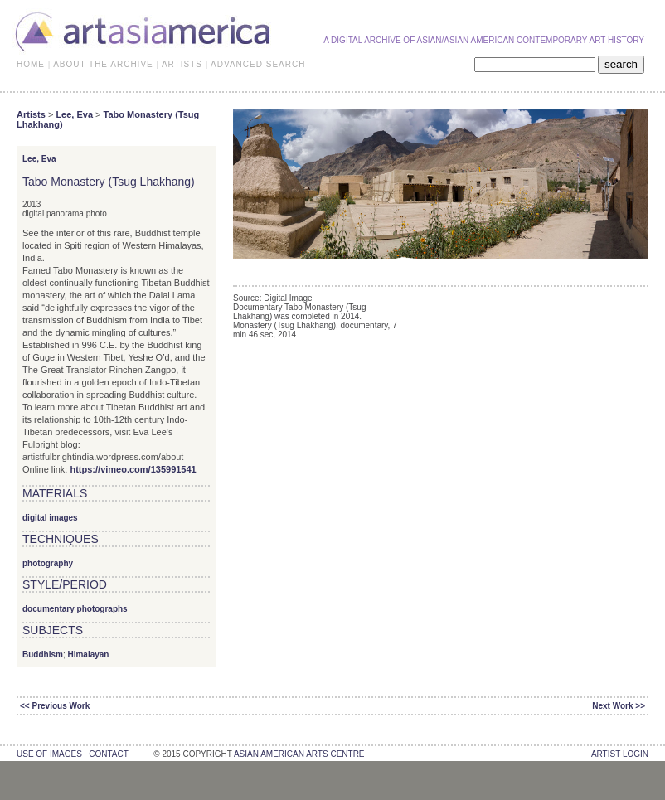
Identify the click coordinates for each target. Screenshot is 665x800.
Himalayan (88, 654)
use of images (49, 754)
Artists (31, 114)
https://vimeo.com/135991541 (133, 469)
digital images (50, 517)
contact (108, 754)
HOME (31, 64)
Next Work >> (618, 705)
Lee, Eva (74, 114)
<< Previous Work (55, 705)
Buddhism (42, 654)
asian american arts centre (299, 754)
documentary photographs (75, 608)
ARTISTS (182, 64)
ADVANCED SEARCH (258, 64)
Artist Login (619, 754)
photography (47, 563)
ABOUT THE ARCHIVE (103, 64)
